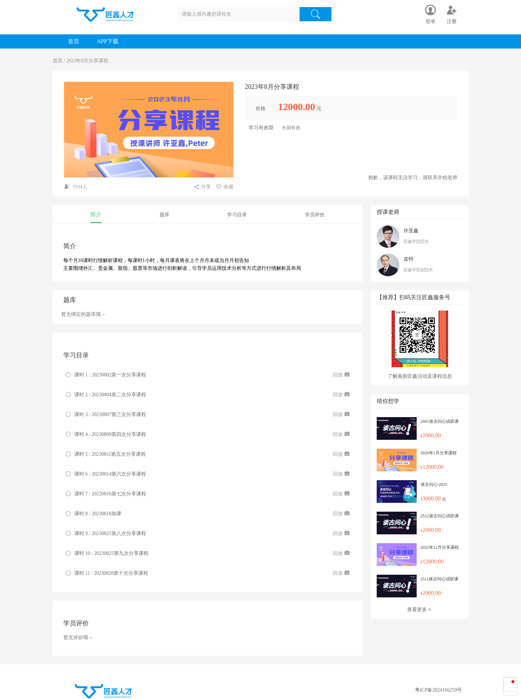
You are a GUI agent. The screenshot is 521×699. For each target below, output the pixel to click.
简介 (96, 214)
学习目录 (237, 214)
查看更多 (420, 609)
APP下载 (107, 41)
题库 (164, 214)
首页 (73, 41)
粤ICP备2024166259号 (438, 690)
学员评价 (315, 214)
